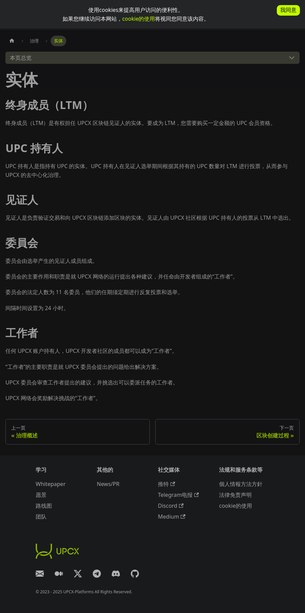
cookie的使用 (138, 18)
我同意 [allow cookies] (288, 10)
